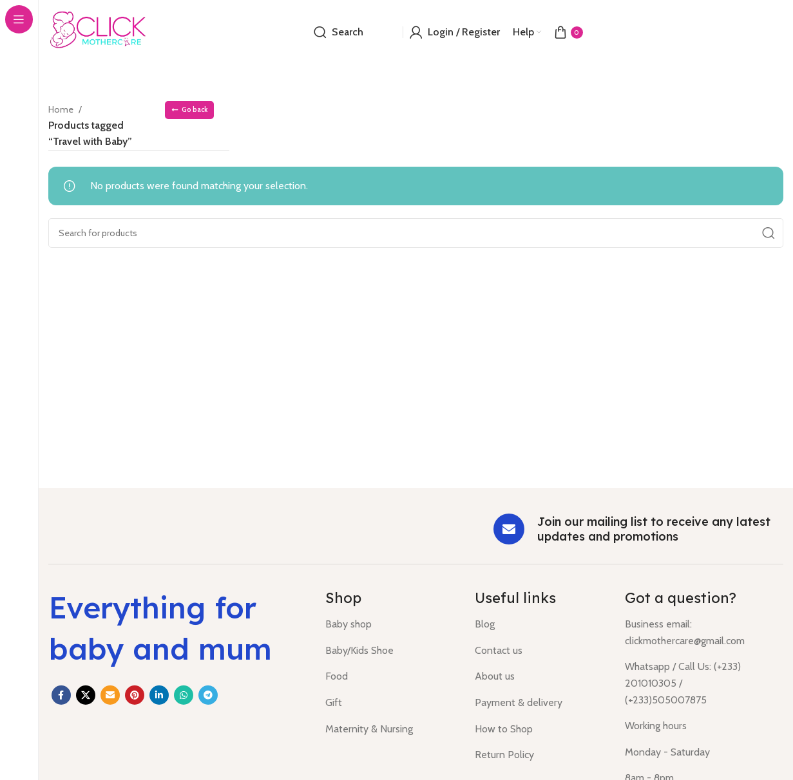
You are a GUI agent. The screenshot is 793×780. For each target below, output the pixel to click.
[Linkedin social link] (159, 695)
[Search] (338, 32)
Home (63, 109)
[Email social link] (110, 695)
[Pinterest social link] (134, 695)
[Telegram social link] (208, 695)
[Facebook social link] (61, 695)
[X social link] (85, 695)
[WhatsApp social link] (183, 695)
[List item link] (390, 624)
